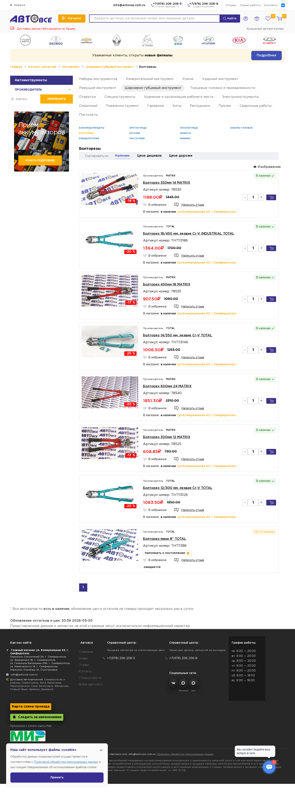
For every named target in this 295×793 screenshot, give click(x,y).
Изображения (267, 166)
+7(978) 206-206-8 (203, 5)
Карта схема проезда (30, 706)
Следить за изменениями (36, 717)
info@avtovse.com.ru (129, 5)
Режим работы (250, 5)
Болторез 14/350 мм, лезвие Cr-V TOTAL (177, 335)
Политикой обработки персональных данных (66, 762)
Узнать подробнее (40, 160)
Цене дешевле (149, 155)
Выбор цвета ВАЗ (90, 684)
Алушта (17, 5)
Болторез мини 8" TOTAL (164, 538)
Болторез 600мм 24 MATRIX (167, 386)
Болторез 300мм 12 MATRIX (166, 437)
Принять (57, 777)
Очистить (21, 99)
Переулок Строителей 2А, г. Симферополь (38, 657)
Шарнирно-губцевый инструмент (110, 67)
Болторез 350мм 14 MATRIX (166, 182)
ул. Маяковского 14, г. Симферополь (34, 666)
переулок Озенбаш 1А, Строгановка (33, 670)
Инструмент (71, 67)
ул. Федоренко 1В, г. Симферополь (32, 660)
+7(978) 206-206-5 (167, 5)
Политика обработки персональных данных (185, 754)
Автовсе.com (118, 754)
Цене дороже (180, 155)
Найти (229, 18)
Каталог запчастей (42, 67)
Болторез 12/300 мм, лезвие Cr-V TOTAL (177, 488)
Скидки (83, 658)
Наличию (122, 155)
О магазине (86, 652)
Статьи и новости (90, 678)
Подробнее (266, 55)
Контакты (271, 5)
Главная (16, 67)
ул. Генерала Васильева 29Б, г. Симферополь (40, 663)
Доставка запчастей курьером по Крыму (42, 29)
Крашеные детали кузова (265, 29)
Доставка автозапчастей (26, 679)
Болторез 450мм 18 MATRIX (166, 284)
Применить (56, 99)
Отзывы (231, 5)
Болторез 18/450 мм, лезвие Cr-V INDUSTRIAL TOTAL (188, 233)
